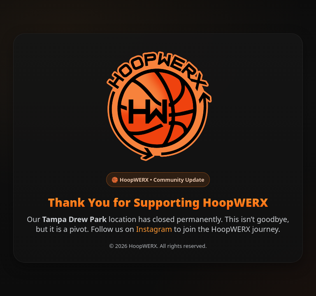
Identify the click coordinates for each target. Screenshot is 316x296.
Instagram (154, 229)
